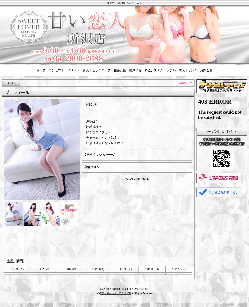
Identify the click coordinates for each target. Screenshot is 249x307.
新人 (86, 70)
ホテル (171, 70)
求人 (182, 70)
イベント (73, 70)
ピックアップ (101, 70)
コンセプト (56, 70)
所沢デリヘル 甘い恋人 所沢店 (116, 293)
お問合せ (206, 70)
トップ (41, 70)
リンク (192, 70)
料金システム (154, 70)
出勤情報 (135, 70)
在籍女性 (120, 70)
